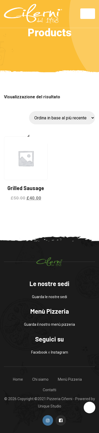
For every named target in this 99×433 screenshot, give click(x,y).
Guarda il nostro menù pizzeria (49, 324)
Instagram (59, 352)
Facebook (39, 352)
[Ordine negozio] (62, 117)
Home (18, 379)
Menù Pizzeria (70, 379)
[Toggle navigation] (87, 13)
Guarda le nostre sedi (49, 297)
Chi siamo (40, 379)
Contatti (49, 390)
